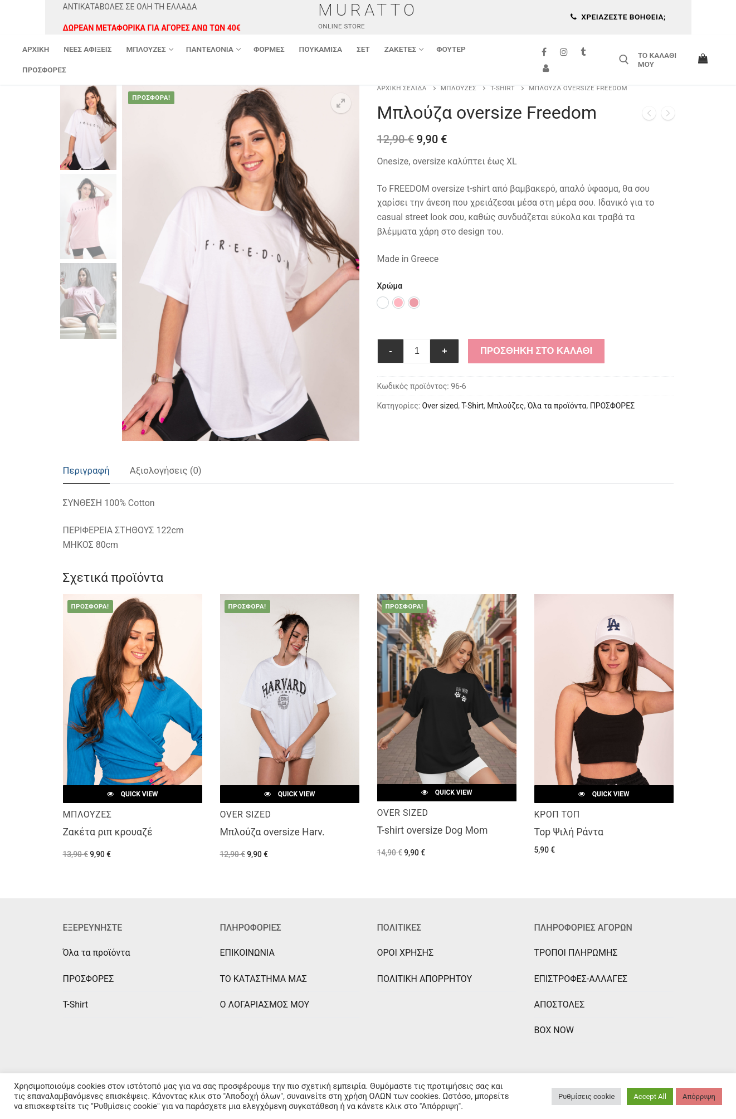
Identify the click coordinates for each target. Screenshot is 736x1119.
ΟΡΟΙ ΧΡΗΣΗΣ (405, 952)
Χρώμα (390, 286)
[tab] (86, 471)
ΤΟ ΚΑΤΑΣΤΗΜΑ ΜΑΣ (263, 979)
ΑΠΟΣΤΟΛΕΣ (559, 1004)
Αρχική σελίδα (402, 88)
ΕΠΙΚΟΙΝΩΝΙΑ (247, 952)
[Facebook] (545, 52)
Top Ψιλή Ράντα (569, 832)
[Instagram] (563, 52)
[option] (382, 302)
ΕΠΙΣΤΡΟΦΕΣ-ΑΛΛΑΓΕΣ (581, 979)
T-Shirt (502, 88)
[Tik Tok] (583, 52)
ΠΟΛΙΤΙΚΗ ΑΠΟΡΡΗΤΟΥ (424, 979)
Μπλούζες (458, 88)
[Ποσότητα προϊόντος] (416, 351)
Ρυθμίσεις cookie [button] (586, 1096)
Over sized (440, 405)
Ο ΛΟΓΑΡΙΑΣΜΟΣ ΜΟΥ (265, 1004)
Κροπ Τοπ (557, 814)
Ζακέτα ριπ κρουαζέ (108, 832)
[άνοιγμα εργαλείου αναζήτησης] (624, 60)
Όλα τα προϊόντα (557, 405)
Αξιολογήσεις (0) (166, 470)
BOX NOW (554, 1030)
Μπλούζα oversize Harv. (272, 832)
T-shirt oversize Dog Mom (432, 830)
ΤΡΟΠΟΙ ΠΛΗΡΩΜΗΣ (576, 952)
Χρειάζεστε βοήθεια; (618, 16)
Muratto (368, 10)
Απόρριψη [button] (699, 1096)
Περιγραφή (86, 470)
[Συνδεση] (546, 68)
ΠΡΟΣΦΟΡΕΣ (612, 405)
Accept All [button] (649, 1096)
